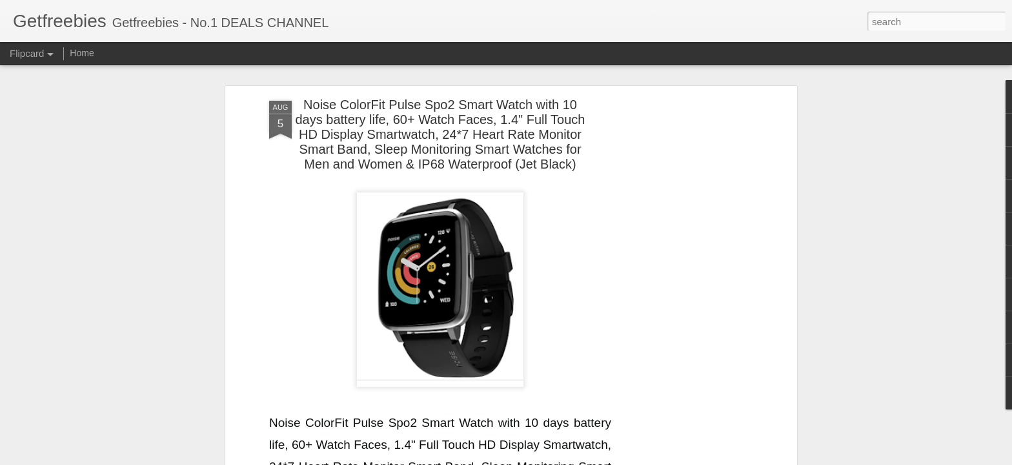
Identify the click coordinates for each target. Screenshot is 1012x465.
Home (82, 53)
